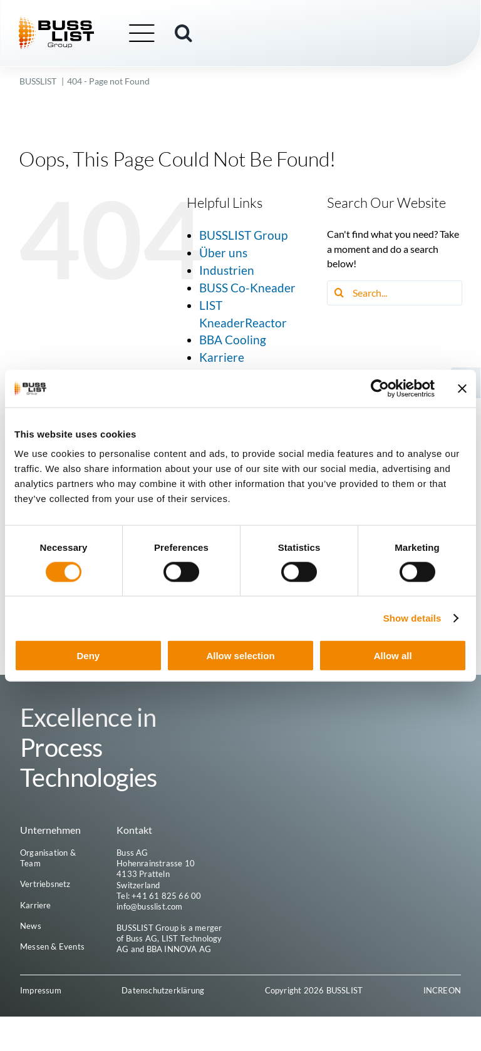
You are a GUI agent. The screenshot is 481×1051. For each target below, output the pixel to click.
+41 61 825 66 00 (166, 896)
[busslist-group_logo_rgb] (57, 22)
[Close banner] (462, 388)
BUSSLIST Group (243, 235)
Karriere (221, 357)
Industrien (226, 270)
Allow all (393, 655)
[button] (185, 33)
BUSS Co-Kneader (247, 287)
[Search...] (394, 292)
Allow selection (240, 655)
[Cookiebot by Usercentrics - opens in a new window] (380, 388)
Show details (412, 617)
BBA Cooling (232, 339)
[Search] (339, 292)
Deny (88, 655)
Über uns (223, 252)
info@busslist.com (149, 906)
